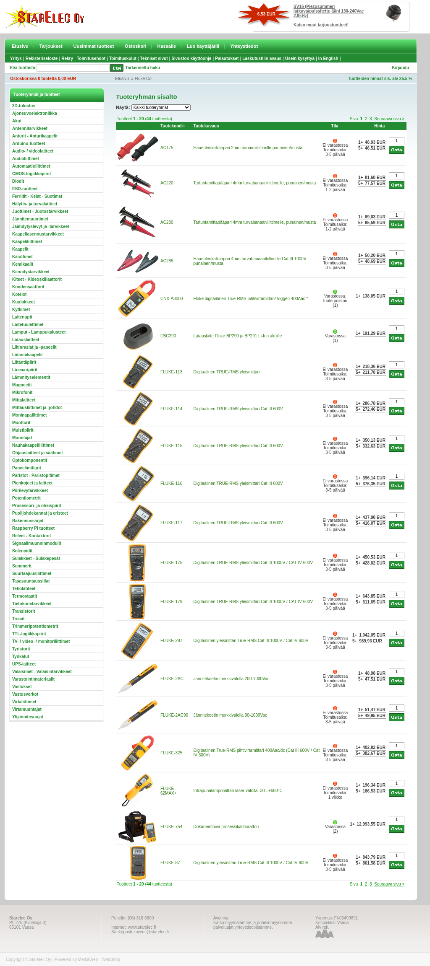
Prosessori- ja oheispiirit (36, 505)
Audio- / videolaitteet (32, 151)
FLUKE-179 (171, 601)
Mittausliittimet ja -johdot (37, 407)
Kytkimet (21, 309)
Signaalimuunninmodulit (36, 543)
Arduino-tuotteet (28, 143)
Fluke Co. (144, 78)
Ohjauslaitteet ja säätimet (37, 453)
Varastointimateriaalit (33, 679)
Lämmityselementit (31, 377)
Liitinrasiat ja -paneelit (34, 347)
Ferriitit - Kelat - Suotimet (37, 196)
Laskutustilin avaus (261, 58)
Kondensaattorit (28, 287)
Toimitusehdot (91, 58)
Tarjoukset (51, 46)
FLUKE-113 (171, 372)
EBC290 (168, 336)
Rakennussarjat (27, 520)
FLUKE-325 (171, 753)
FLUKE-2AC (172, 678)
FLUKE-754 (171, 826)
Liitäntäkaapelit (27, 354)
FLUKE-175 (171, 562)
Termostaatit (24, 596)
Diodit (18, 181)
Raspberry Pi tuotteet (33, 528)
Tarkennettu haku (143, 67)
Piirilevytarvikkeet (30, 490)
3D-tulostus (23, 106)
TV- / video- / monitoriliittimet (41, 641)
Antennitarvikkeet (29, 128)
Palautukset (227, 58)
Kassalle (166, 46)
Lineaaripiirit (24, 370)
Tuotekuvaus (206, 126)
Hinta (379, 126)
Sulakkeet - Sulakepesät (36, 558)
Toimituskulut (122, 58)
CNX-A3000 (171, 298)
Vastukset (22, 686)
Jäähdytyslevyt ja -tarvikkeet (40, 226)
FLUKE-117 (171, 523)
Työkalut (20, 656)
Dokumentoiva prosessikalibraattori (226, 826)
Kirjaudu (400, 67)
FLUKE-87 (170, 862)
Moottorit (21, 422)
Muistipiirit (23, 430)
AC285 (166, 261)
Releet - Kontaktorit (31, 536)
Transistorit (23, 611)
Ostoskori (135, 46)
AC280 (166, 222)
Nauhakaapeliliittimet (33, 445)
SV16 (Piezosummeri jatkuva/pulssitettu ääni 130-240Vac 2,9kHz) (329, 11)
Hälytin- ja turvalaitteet (34, 204)
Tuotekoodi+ (172, 126)
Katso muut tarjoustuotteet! (321, 25)
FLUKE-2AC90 (174, 715)
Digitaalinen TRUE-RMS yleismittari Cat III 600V (238, 409)
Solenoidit (22, 551)
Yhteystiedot (244, 46)
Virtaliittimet (24, 701)
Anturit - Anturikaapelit (35, 136)
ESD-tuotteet (25, 188)
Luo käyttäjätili (203, 46)
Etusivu (20, 46)
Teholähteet (23, 588)
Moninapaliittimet (29, 415)
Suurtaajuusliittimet (31, 573)
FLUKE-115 (171, 445)
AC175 (166, 147)
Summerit (21, 566)
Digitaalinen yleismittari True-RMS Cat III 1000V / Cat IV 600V (251, 640)
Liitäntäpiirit (24, 362)
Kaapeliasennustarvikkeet (38, 234)
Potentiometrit (26, 498)
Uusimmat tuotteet (93, 46)
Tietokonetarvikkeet (32, 603)
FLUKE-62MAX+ (168, 790)
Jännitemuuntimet (30, 219)
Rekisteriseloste (42, 58)
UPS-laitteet (24, 664)
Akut (16, 121)
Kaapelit (20, 249)
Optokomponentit (29, 460)
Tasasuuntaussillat (31, 581)
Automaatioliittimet (31, 166)
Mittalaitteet (24, 400)
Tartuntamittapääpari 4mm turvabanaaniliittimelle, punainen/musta (255, 183)
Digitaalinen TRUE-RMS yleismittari (227, 372)
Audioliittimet (25, 158)
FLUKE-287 (171, 640)
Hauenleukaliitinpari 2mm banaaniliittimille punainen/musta (248, 147)
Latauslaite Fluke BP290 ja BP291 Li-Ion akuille (238, 336)
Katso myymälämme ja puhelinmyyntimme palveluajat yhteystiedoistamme (252, 925)
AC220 (166, 183)
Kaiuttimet (22, 256)
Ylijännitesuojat (27, 717)
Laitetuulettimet (27, 324)
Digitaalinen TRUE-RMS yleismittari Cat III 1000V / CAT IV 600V (253, 562)
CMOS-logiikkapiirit (31, 173)
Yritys (16, 58)
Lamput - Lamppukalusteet (39, 332)
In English (328, 58)
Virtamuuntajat (27, 709)
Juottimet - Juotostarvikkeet (40, 211)
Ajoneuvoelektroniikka (34, 113)
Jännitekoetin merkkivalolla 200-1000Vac (232, 678)
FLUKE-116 (171, 483)
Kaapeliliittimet (27, 241)
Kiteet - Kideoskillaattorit (37, 279)
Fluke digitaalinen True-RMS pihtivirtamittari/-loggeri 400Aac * (251, 298)
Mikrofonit (22, 392)
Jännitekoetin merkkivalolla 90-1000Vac (230, 715)
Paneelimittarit (26, 468)
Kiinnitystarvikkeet (31, 271)
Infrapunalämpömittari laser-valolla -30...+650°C (238, 790)
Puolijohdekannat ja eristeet (40, 513)
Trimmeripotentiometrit (35, 626)
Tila (334, 126)
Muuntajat (22, 437)
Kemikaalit (22, 264)
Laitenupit (22, 317)
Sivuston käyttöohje (191, 58)
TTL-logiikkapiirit (29, 634)
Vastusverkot (25, 694)
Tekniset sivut (154, 58)
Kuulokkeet (23, 302)
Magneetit (22, 385)
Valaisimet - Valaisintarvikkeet (42, 671)
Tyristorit (21, 649)
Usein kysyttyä (300, 58)
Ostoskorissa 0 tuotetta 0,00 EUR (43, 78)
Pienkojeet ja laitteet (32, 483)
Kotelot (19, 294)
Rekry (67, 58)
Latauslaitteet (25, 339)
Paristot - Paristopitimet (36, 475)
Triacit (18, 618)
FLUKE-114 (171, 409)
